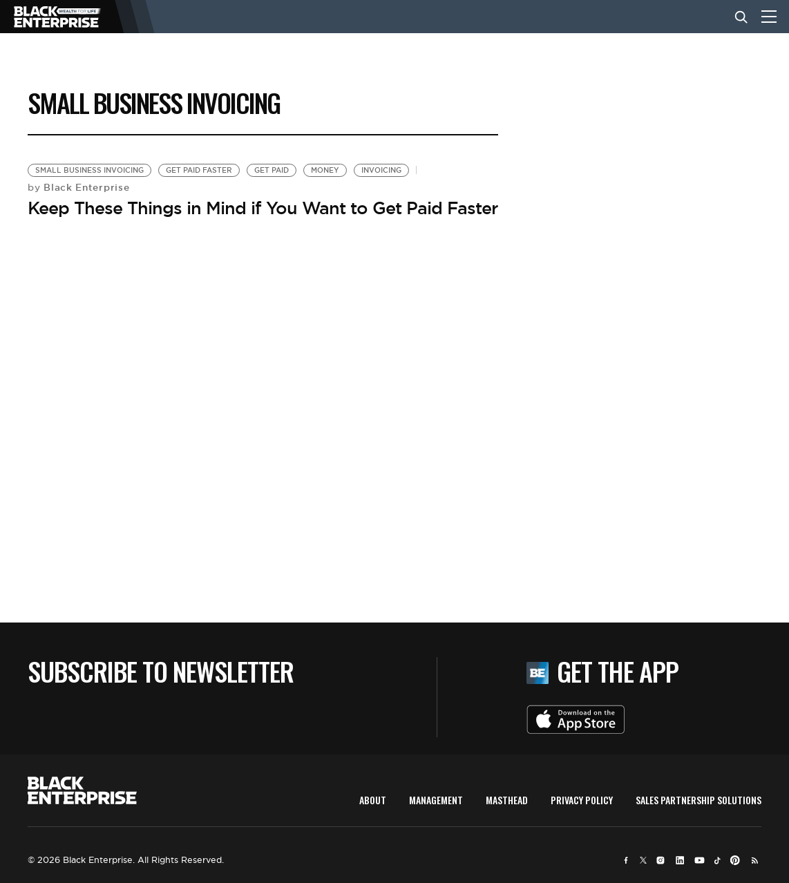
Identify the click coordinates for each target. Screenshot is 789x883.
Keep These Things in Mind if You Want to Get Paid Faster (262, 208)
